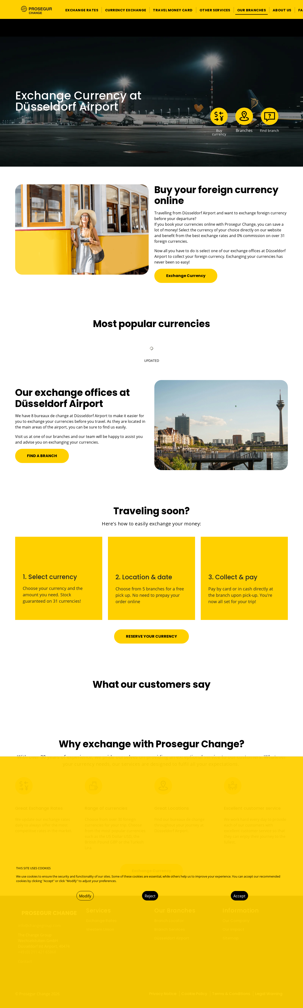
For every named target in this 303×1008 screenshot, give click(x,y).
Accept (239, 896)
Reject (150, 896)
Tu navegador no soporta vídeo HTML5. (151, 28)
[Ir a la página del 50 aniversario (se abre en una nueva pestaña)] (151, 28)
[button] (81, 10)
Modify (85, 896)
